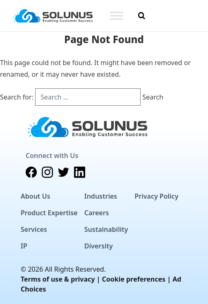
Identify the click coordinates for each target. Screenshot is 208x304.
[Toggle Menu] (116, 15)
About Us (35, 196)
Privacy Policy (156, 196)
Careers (96, 212)
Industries (100, 196)
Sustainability (106, 229)
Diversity (98, 245)
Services (34, 229)
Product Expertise (49, 212)
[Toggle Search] (141, 16)
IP (24, 245)
